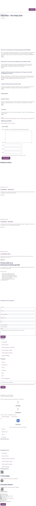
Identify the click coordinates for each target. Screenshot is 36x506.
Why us (3, 367)
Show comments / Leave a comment (8, 123)
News (6, 14)
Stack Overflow (24, 118)
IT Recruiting (4, 342)
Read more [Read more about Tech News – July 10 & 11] (2, 194)
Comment (3, 142)
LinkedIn (18, 405)
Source (2, 56)
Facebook (18, 412)
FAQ (3, 375)
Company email (2, 317)
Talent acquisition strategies (7, 352)
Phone (1, 321)
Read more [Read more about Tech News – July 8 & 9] (2, 227)
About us (3, 362)
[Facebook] (18, 409)
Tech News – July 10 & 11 (7, 189)
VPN (33, 118)
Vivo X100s (29, 118)
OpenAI (11, 118)
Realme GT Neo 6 (16, 118)
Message (1, 328)
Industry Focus (4, 364)
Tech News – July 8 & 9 (6, 221)
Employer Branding (5, 355)
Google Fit (3, 118)
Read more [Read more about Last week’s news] (2, 259)
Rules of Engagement (6, 378)
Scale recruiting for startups (7, 350)
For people (4, 370)
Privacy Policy (14, 416)
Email (3, 148)
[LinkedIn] (18, 402)
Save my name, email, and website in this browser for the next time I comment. (14, 155)
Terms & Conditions (5, 416)
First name (2, 307)
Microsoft (7, 118)
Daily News (2, 14)
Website (3, 152)
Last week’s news (5, 254)
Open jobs (18, 424)
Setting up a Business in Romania (8, 347)
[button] (18, 12)
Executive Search (5, 344)
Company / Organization (3, 314)
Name (3, 145)
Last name (2, 310)
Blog (3, 373)
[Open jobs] (18, 420)
